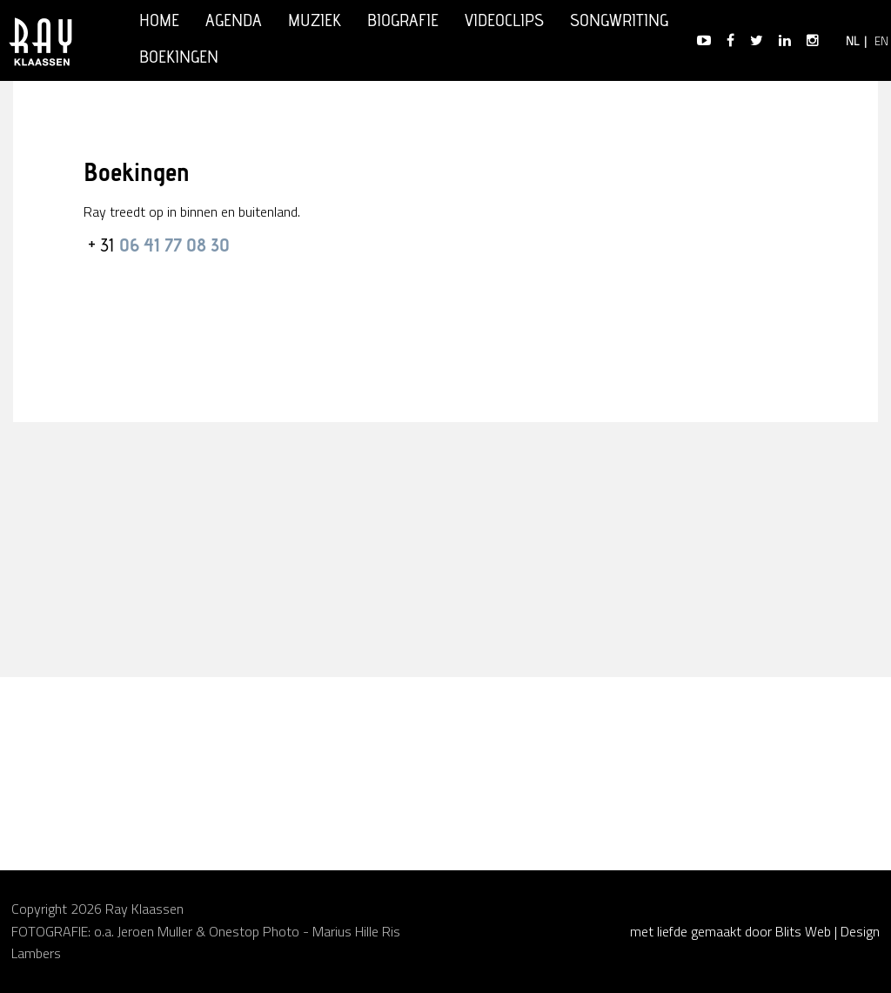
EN (881, 42)
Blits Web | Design (827, 931)
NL (852, 42)
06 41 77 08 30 (172, 247)
